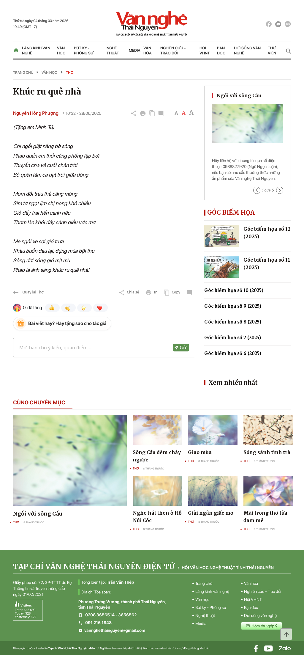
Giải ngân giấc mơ (210, 513)
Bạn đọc (221, 50)
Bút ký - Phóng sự (84, 50)
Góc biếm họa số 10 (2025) (233, 290)
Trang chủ (23, 72)
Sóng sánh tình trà (266, 452)
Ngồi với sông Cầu (238, 95)
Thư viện (272, 50)
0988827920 (234, 166)
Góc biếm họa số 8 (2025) (232, 322)
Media (134, 50)
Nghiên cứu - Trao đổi (173, 50)
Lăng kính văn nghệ (36, 50)
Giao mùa (200, 452)
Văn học (61, 50)
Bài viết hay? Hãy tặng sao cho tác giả (67, 323)
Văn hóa (147, 50)
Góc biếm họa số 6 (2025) (232, 353)
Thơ (69, 72)
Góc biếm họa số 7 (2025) (232, 337)
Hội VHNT (205, 50)
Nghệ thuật (113, 50)
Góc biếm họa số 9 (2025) (232, 306)
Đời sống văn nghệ (247, 50)
